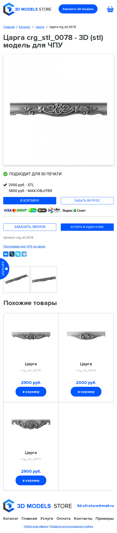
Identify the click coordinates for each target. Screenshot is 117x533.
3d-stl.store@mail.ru (95, 505)
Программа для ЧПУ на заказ (24, 246)
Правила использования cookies (71, 526)
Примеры (105, 518)
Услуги (46, 518)
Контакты (83, 518)
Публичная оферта (36, 526)
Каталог (24, 27)
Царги (40, 27)
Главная (9, 27)
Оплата (63, 518)
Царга (86, 367)
